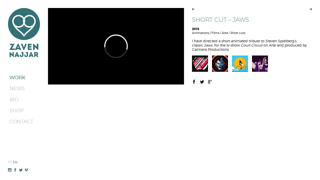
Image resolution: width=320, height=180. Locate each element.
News (17, 89)
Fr (10, 162)
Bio (14, 99)
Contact (21, 121)
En (15, 162)
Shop (17, 111)
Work (18, 77)
